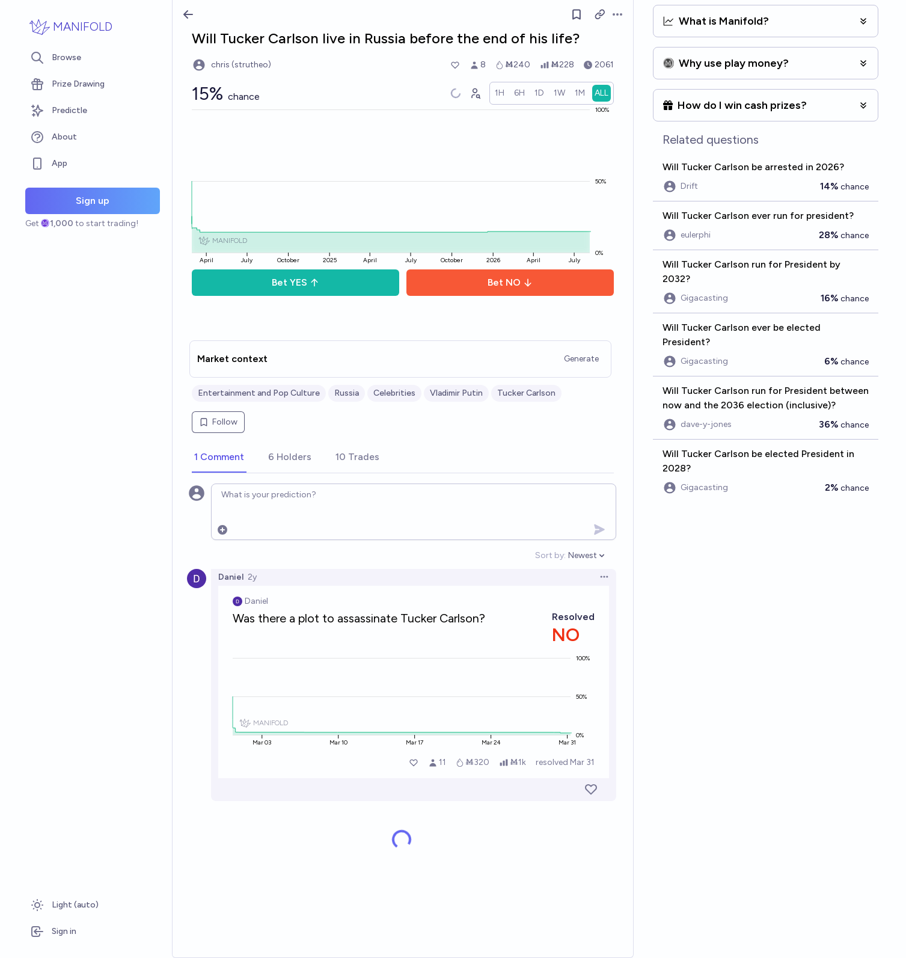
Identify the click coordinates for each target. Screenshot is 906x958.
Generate (581, 359)
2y (252, 577)
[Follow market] (577, 14)
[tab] (219, 458)
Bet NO (510, 282)
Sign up (92, 200)
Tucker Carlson (526, 393)
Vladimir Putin (456, 393)
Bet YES (295, 282)
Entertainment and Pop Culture (259, 393)
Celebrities (394, 393)
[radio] (499, 93)
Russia (346, 393)
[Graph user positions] (475, 93)
